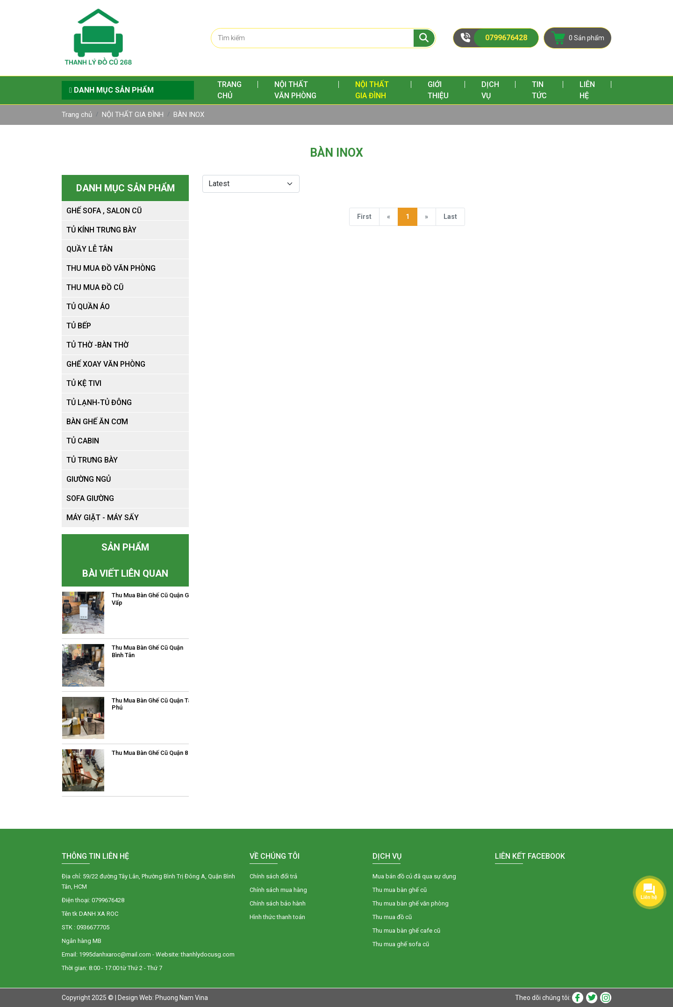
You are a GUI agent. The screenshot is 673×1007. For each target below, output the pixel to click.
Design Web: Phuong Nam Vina (163, 997)
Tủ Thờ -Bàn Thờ (97, 344)
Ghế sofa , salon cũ (104, 210)
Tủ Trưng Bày (92, 460)
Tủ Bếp (78, 325)
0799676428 (506, 37)
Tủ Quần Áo (88, 306)
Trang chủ (229, 90)
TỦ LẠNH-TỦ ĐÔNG (99, 402)
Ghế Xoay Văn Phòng (105, 364)
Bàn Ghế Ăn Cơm (97, 421)
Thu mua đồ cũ (94, 287)
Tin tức (539, 90)
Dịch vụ (490, 90)
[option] (125, 613)
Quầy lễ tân (89, 249)
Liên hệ (587, 90)
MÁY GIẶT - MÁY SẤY (102, 517)
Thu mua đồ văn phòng (111, 268)
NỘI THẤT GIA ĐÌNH (372, 90)
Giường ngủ (88, 479)
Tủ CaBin (82, 440)
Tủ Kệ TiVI (83, 383)
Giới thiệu (438, 90)
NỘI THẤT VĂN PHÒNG (295, 90)
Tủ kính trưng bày (101, 229)
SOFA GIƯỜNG (90, 498)
